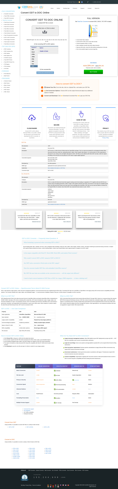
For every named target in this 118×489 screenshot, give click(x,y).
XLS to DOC (16, 451)
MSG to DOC (48, 450)
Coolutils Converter (9, 13)
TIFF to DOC (32, 450)
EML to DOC (48, 448)
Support (82, 8)
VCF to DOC (32, 458)
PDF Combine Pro (8, 51)
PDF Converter (31, 470)
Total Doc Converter (7, 20)
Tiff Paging (6, 64)
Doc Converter (55, 470)
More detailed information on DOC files (56, 204)
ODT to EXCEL (29, 427)
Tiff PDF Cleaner (8, 57)
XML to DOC (16, 450)
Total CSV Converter (9, 26)
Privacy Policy (105, 137)
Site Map (23, 485)
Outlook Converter (40, 470)
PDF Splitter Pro (8, 55)
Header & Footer (44, 51)
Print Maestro (7, 73)
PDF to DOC (16, 448)
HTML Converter (62, 470)
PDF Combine (7, 49)
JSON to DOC (16, 458)
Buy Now (93, 72)
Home (52, 8)
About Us (97, 8)
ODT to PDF (11, 427)
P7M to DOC (48, 451)
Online (58, 8)
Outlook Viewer (8, 81)
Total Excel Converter (9, 22)
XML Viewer (7, 91)
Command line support (29, 409)
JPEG (33, 56)
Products (75, 8)
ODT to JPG (46, 427)
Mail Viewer (7, 83)
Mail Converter (48, 470)
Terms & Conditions (36, 485)
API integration (27, 410)
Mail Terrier (7, 75)
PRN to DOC (32, 448)
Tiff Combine (7, 66)
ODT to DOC (32, 451)
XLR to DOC (32, 453)
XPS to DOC (32, 456)
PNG (33, 59)
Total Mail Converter (9, 31)
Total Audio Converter (9, 41)
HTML (33, 54)
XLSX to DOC (16, 453)
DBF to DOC (32, 454)
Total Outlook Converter (10, 33)
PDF (33, 49)
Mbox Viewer (7, 85)
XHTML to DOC (16, 456)
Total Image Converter (9, 39)
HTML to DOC (16, 454)
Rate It (59, 233)
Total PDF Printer (8, 59)
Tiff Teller (6, 68)
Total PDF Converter (9, 18)
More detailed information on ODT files (56, 168)
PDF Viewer (7, 89)
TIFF (33, 61)
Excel (33, 52)
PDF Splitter (7, 53)
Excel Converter (70, 470)
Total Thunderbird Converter (11, 35)
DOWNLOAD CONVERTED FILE (45, 72)
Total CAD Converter (9, 24)
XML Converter (78, 470)
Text (33, 63)
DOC (33, 66)
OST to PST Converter (9, 37)
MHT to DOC (48, 453)
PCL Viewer (7, 87)
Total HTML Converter (9, 16)
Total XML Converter (9, 28)
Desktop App (66, 8)
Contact (89, 8)
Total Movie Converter (9, 44)
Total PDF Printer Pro (9, 62)
